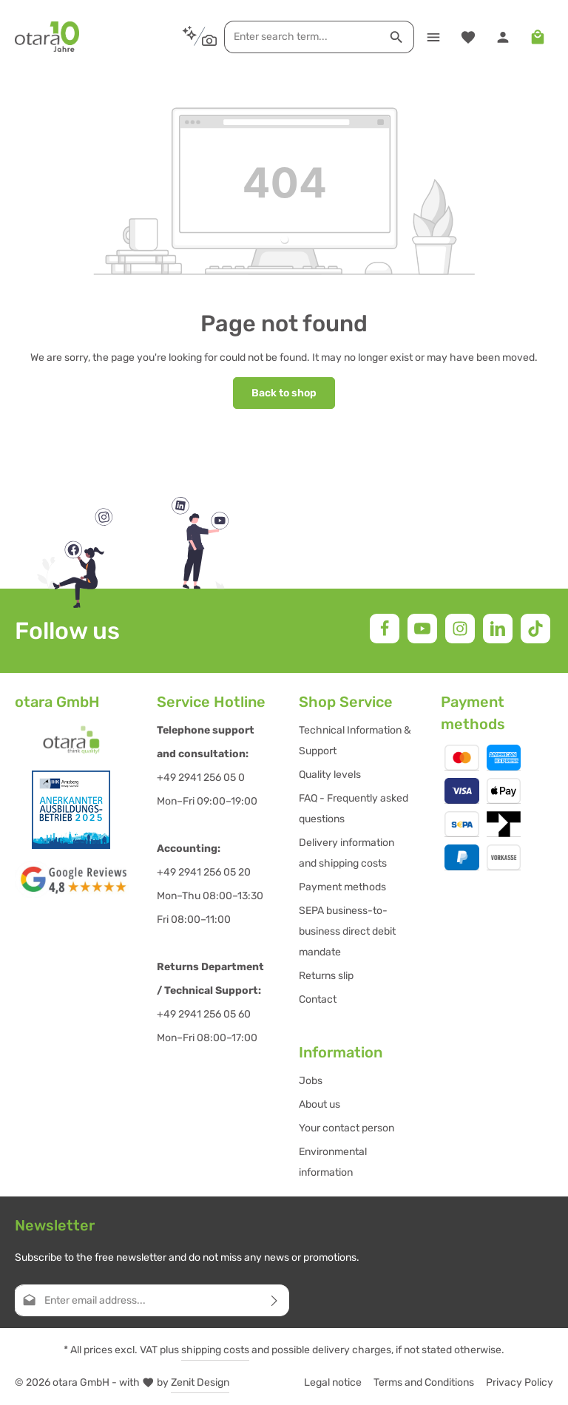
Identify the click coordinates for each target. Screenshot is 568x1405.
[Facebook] (384, 628)
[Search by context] (199, 37)
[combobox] (302, 37)
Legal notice (333, 1382)
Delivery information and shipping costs (346, 853)
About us (319, 1104)
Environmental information (333, 1162)
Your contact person (346, 1128)
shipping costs (215, 1350)
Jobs (310, 1080)
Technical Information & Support (355, 740)
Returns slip (326, 975)
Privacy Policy (519, 1382)
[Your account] (502, 37)
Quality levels (330, 774)
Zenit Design (200, 1382)
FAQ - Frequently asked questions (353, 808)
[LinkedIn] (498, 628)
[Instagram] (460, 628)
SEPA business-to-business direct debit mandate (347, 931)
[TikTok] (535, 628)
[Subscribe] (274, 1300)
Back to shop (284, 393)
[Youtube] (422, 628)
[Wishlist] (468, 37)
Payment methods (342, 887)
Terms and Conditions (423, 1382)
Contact (318, 999)
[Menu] (433, 37)
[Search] (396, 37)
